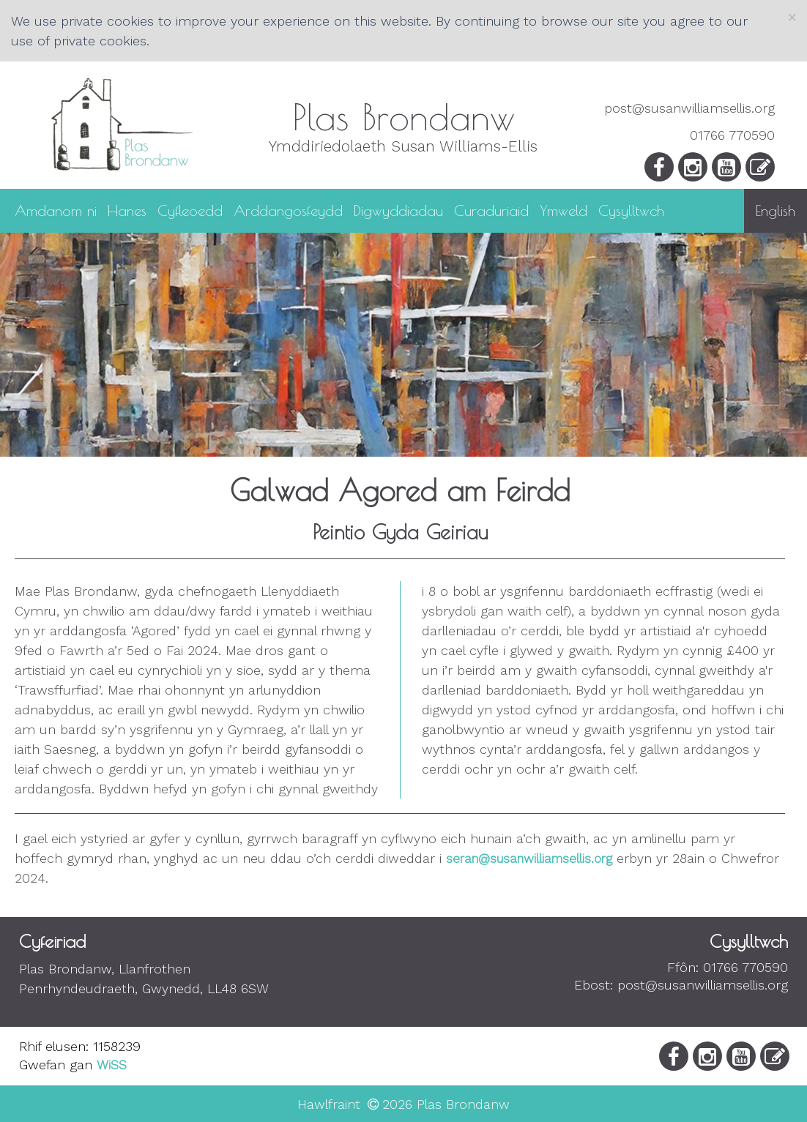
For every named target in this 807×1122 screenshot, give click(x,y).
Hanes (127, 210)
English (775, 210)
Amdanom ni (56, 210)
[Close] (792, 17)
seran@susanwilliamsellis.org (529, 858)
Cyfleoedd (190, 210)
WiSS (112, 1065)
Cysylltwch (631, 210)
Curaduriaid (491, 210)
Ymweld (563, 210)
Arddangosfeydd (288, 210)
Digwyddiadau (398, 210)
